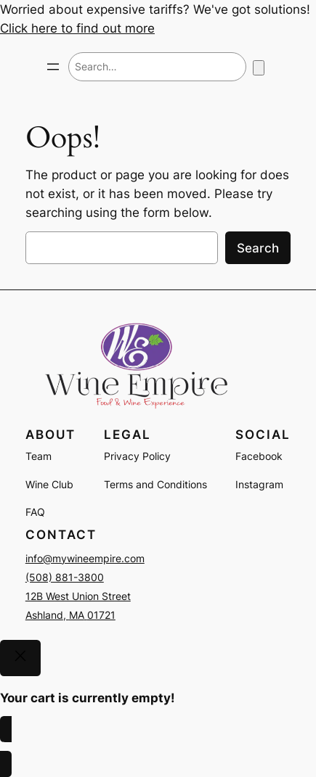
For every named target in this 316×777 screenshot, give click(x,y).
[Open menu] (53, 66)
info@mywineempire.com (85, 558)
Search (258, 248)
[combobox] (157, 66)
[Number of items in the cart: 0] (258, 67)
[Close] (20, 658)
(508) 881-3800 (64, 577)
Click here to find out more (77, 28)
